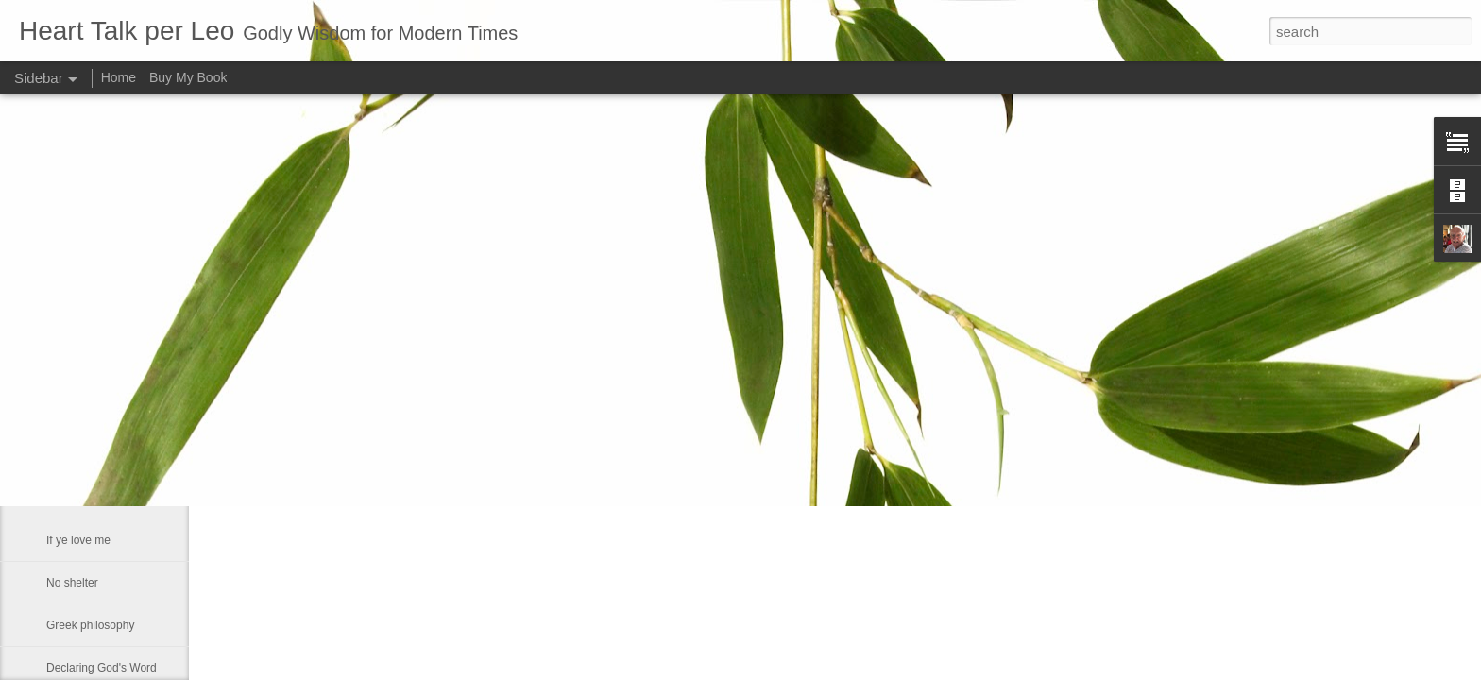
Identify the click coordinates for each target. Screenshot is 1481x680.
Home (118, 77)
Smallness (72, 455)
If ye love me (78, 540)
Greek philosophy (90, 625)
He (53, 370)
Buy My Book (188, 77)
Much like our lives (93, 497)
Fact (57, 412)
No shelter (72, 582)
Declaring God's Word (101, 667)
